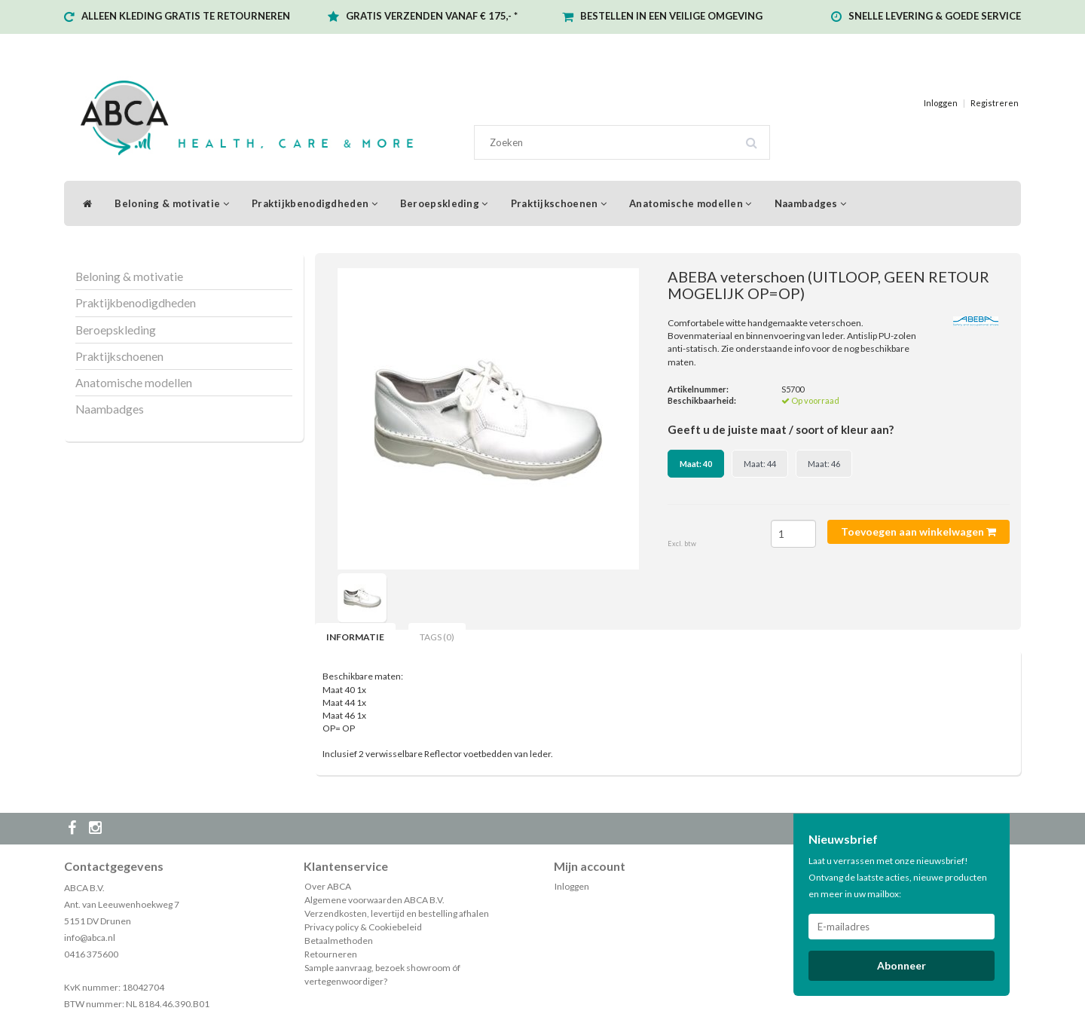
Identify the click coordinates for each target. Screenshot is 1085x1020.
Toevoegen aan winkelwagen (918, 531)
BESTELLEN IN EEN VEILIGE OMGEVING (671, 16)
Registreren (994, 103)
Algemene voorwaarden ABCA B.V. (374, 899)
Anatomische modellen (690, 203)
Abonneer (901, 965)
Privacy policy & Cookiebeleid (363, 927)
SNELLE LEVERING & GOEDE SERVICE (934, 16)
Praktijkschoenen (559, 203)
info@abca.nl (89, 937)
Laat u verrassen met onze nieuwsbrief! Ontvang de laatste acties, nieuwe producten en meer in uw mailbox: (897, 877)
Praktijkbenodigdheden (314, 203)
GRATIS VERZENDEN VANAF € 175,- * (432, 16)
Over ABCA (327, 886)
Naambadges (811, 203)
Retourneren (330, 954)
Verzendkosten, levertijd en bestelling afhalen (396, 913)
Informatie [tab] (355, 637)
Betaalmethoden (338, 940)
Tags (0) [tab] (437, 637)
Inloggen (941, 103)
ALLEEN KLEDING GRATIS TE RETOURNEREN (185, 16)
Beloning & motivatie (172, 203)
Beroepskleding (444, 203)
